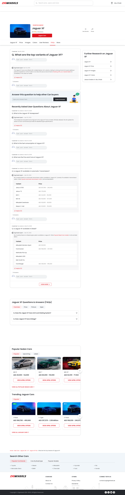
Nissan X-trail (20, 206)
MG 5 (15, 372)
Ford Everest (20, 249)
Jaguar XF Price (89, 66)
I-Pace (15, 417)
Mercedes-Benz (16, 468)
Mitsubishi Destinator (22, 202)
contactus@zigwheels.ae (107, 480)
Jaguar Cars (42, 35)
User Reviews (44, 42)
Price (21, 42)
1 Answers (15, 129)
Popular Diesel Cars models (61, 235)
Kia (96, 465)
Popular (16, 399)
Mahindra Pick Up (21, 252)
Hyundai (77, 465)
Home (11, 450)
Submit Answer (60, 99)
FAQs (52, 42)
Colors (35, 42)
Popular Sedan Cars (25, 387)
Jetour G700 (20, 187)
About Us (48, 480)
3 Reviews (40, 32)
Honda (97, 468)
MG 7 (40, 372)
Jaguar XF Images (89, 71)
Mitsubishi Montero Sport (23, 245)
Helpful (18, 77)
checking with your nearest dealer (62, 72)
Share (92, 30)
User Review (85, 30)
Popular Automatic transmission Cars (31, 179)
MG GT (66, 372)
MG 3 (17, 195)
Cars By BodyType (37, 461)
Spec (41, 307)
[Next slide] (80, 371)
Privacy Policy (76, 480)
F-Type (41, 417)
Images (27, 42)
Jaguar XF (13, 42)
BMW (34, 468)
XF (28, 450)
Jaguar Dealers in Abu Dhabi (93, 79)
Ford (75, 468)
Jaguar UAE (23, 450)
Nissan (34, 465)
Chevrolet (56, 468)
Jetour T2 (19, 191)
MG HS (18, 199)
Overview (17, 307)
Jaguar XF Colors (89, 75)
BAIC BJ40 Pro (20, 260)
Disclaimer (75, 484)
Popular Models (53, 461)
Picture (33, 307)
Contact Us (48, 484)
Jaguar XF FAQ (33, 450)
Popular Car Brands (18, 461)
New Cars (16, 450)
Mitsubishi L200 (20, 256)
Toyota (13, 465)
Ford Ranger (20, 264)
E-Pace (66, 417)
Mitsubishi (56, 465)
